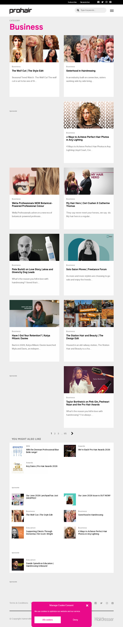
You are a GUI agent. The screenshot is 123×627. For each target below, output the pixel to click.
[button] (87, 605)
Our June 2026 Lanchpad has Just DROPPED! (42, 497)
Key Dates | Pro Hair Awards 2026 (42, 466)
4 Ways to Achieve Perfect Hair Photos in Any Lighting (92, 533)
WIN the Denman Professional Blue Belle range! (42, 451)
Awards (81, 446)
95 (65, 433)
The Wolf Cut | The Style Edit (39, 514)
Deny (75, 620)
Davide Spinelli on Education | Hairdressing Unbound (39, 565)
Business (30, 511)
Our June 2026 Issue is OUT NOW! (94, 495)
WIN (28, 446)
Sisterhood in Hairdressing (90, 514)
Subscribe (72, 2)
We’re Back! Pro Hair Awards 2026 (94, 449)
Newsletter (85, 2)
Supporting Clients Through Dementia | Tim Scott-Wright (39, 533)
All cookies (47, 620)
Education (31, 528)
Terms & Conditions (19, 603)
